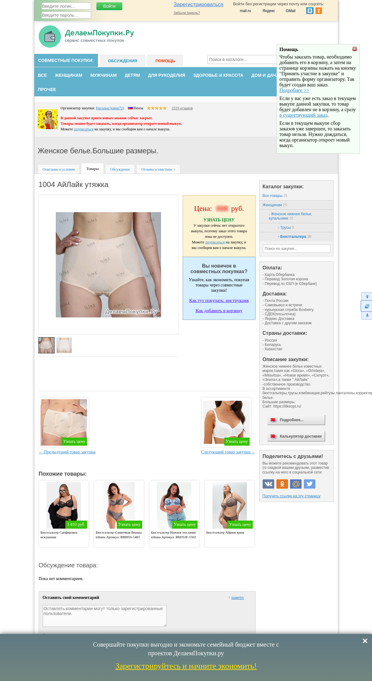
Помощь (165, 61)
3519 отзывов (182, 108)
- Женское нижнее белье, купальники (291, 216)
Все (42, 75)
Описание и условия (59, 169)
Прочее (47, 89)
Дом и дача (265, 75)
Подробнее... (292, 420)
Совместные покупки (65, 60)
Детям (132, 75)
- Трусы (286, 227)
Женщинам (68, 75)
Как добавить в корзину (218, 310)
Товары (92, 168)
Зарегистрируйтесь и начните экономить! (185, 665)
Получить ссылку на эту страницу (292, 496)
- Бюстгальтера (294, 236)
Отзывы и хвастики (156, 169)
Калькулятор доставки (301, 436)
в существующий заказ (303, 145)
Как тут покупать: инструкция (219, 300)
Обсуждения (122, 61)
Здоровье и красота (218, 75)
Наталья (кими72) (110, 108)
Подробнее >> (294, 120)
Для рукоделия (166, 75)
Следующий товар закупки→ (228, 452)
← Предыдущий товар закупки (67, 452)
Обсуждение (120, 169)
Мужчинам (103, 75)
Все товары (275, 196)
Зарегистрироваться (199, 4)
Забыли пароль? (187, 13)
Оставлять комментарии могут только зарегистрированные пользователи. (105, 616)
